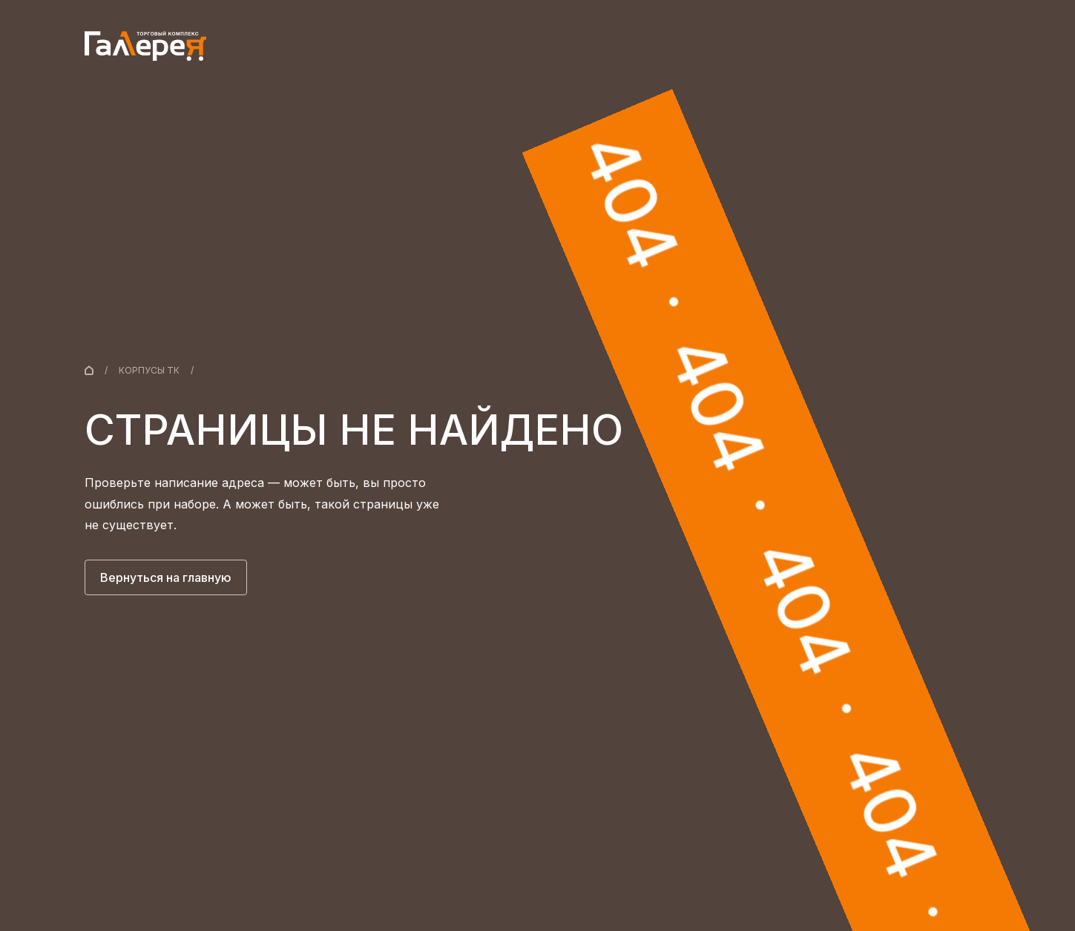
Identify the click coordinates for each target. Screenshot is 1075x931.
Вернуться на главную (165, 577)
